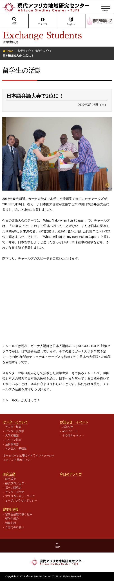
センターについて (15, 422)
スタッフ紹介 (13, 440)
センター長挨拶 (14, 431)
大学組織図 (12, 435)
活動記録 (10, 523)
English (71, 21)
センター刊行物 (14, 492)
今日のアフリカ (71, 474)
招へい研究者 (13, 488)
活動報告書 (12, 444)
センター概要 (13, 427)
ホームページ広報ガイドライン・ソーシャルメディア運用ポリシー (28, 457)
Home (9, 51)
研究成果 (10, 479)
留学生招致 (10, 509)
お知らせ (67, 427)
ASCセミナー (70, 431)
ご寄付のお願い (14, 527)
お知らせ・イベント (74, 422)
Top (57, 547)
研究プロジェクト (16, 483)
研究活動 (9, 474)
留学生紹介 (24, 51)
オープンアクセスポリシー (21, 500)
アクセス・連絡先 (16, 448)
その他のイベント (73, 435)
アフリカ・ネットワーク (20, 496)
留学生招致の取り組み (18, 514)
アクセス (43, 21)
